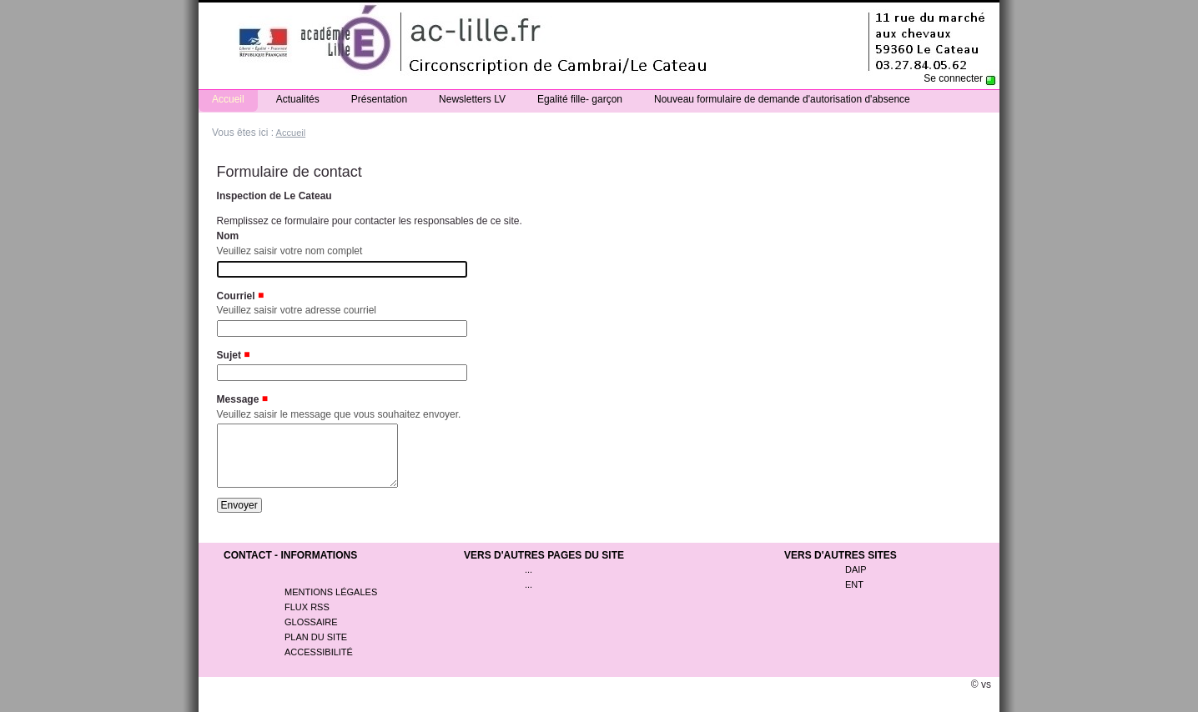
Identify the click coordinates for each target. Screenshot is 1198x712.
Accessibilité (318, 664)
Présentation (379, 99)
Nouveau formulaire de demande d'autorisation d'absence (782, 99)
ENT (854, 597)
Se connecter (953, 78)
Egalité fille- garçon (579, 99)
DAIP (856, 582)
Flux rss (307, 619)
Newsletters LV (472, 99)
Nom (228, 236)
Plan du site (315, 649)
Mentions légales (330, 604)
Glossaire (311, 634)
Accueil (228, 99)
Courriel (236, 295)
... (528, 582)
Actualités (298, 99)
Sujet (229, 355)
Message (238, 399)
